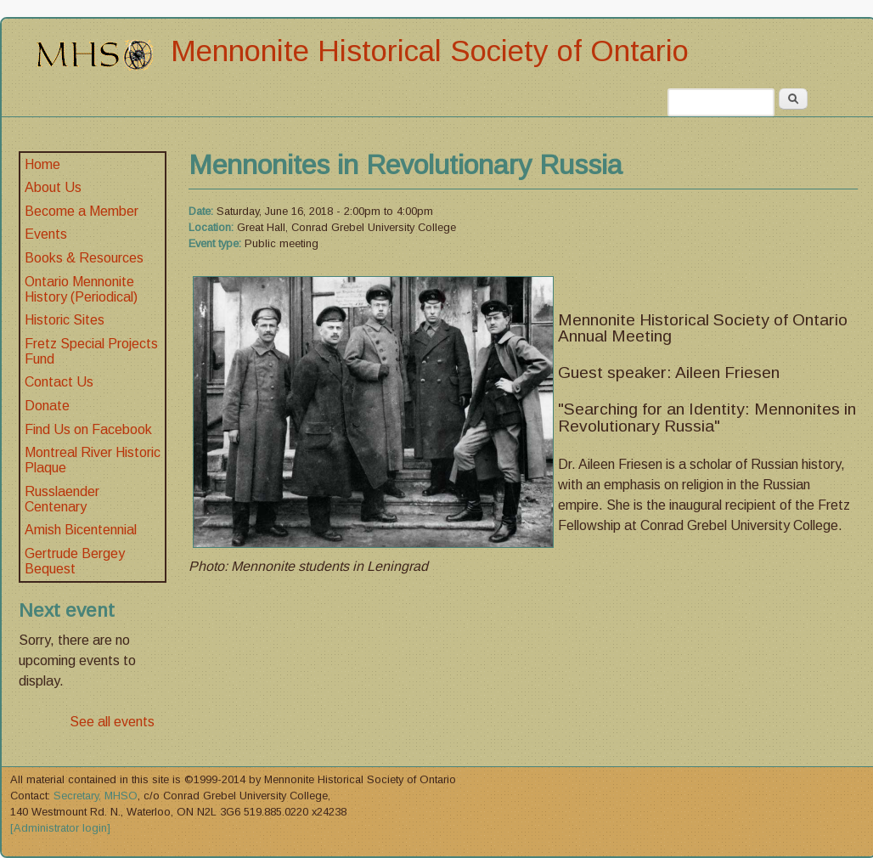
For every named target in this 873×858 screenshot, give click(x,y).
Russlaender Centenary (62, 499)
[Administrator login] (60, 827)
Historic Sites (64, 320)
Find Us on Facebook (88, 429)
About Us (53, 187)
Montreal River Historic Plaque (93, 460)
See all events (112, 721)
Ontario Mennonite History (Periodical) (81, 289)
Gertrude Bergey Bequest (75, 561)
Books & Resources (84, 258)
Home (42, 164)
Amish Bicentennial (81, 529)
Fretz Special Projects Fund (91, 351)
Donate (47, 405)
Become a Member (81, 211)
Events (46, 234)
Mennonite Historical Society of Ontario (430, 50)
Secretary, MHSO (96, 795)
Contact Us (59, 382)
